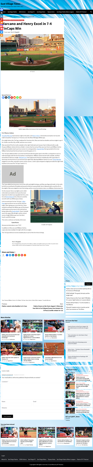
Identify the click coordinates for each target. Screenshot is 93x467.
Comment (5, 381)
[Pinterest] (11, 97)
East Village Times (10, 3)
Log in (3, 455)
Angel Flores (10, 360)
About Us (3, 12)
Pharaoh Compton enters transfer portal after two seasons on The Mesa (77, 308)
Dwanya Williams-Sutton (10, 300)
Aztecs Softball (82, 383)
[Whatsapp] (17, 97)
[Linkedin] (9, 97)
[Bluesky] (1, 32)
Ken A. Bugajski (15, 32)
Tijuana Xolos (51, 12)
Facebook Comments (19, 374)
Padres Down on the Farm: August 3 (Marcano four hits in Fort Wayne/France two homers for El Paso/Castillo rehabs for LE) (47, 307)
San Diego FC (31, 12)
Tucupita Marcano (7, 135)
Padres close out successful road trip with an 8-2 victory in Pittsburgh (10, 336)
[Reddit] (14, 97)
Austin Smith (15, 211)
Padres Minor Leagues (37, 300)
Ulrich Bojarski (10, 197)
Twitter (68, 420)
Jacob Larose (12, 339)
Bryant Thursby (30, 444)
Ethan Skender (57, 159)
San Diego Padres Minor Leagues (65, 12)
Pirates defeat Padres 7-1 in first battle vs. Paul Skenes (53, 335)
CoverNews (51, 464)
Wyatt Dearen (54, 360)
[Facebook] (3, 97)
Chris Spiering (84, 444)
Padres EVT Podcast (81, 12)
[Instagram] (1, 25)
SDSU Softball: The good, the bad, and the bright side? (78, 294)
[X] (6, 97)
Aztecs (77, 383)
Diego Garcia (32, 339)
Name (3, 401)
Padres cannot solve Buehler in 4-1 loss (17, 305)
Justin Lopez (22, 129)
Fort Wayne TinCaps (20, 300)
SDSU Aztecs (22, 12)
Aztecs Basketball (83, 409)
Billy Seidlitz (54, 337)
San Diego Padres (12, 12)
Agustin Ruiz (40, 149)
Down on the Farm (27, 329)
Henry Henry (36, 135)
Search (68, 281)
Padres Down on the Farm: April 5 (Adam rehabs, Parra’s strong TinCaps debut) (31, 359)
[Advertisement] (32, 84)
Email (34, 401)
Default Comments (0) (7, 374)
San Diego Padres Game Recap (8, 331)
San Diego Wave (41, 12)
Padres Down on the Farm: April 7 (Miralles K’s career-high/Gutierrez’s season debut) (31, 336)
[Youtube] (1, 28)
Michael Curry (23, 157)
